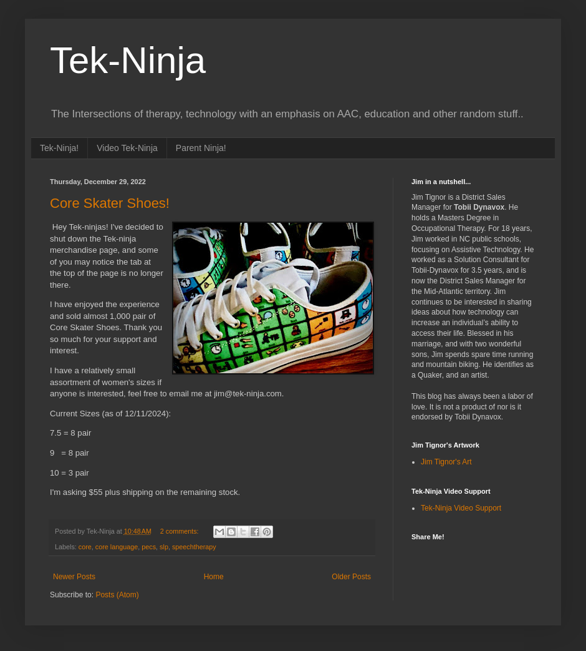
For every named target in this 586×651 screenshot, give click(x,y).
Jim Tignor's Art (446, 462)
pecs (149, 547)
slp (164, 547)
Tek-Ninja (128, 60)
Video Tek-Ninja (127, 148)
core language (116, 547)
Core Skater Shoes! (110, 203)
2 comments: (180, 531)
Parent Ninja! (201, 148)
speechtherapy (194, 547)
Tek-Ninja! (59, 148)
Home (214, 576)
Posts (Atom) (116, 594)
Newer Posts (74, 576)
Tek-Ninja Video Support (461, 508)
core (85, 547)
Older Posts (351, 576)
